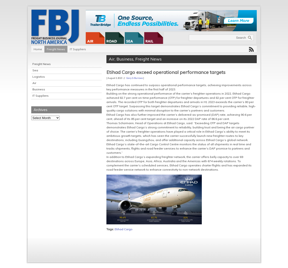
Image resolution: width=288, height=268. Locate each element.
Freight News (56, 49)
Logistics (38, 76)
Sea (35, 70)
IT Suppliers (78, 49)
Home (38, 49)
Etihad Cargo (123, 229)
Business (38, 89)
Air (34, 83)
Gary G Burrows (134, 78)
